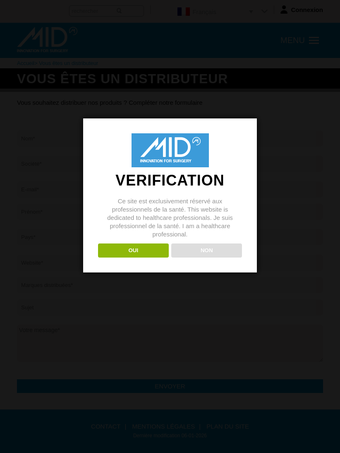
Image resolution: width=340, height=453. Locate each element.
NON (207, 250)
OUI (133, 250)
